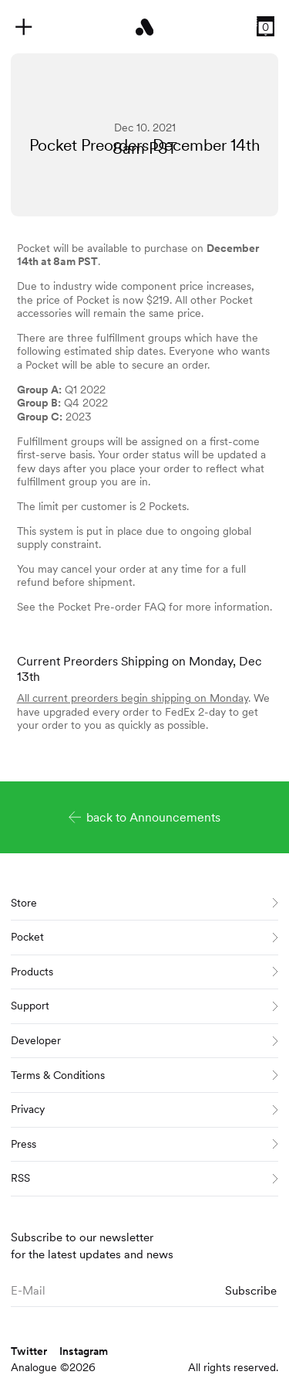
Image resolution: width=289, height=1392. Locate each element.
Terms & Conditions (144, 1075)
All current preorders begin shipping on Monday (132, 698)
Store (144, 903)
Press (144, 1144)
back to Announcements (145, 817)
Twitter (29, 1351)
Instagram (83, 1351)
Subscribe (251, 1290)
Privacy (144, 1109)
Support (144, 1005)
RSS (144, 1178)
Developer (144, 1040)
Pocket (144, 937)
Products (144, 971)
